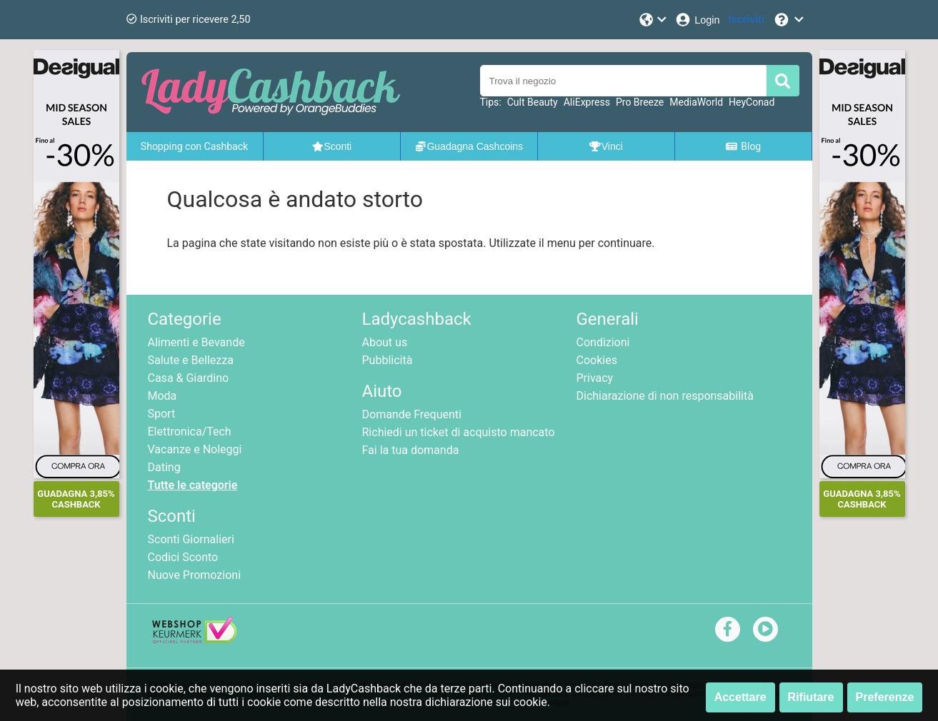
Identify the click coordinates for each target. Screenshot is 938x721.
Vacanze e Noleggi (195, 449)
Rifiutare (811, 697)
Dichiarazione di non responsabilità (665, 396)
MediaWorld (696, 102)
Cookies (597, 360)
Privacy (595, 378)
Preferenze (885, 697)
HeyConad (751, 102)
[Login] (696, 19)
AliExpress (587, 102)
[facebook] (727, 628)
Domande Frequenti (411, 414)
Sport (162, 413)
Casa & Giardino (188, 378)
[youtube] (765, 628)
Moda (162, 396)
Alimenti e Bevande (196, 342)
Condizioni (603, 342)
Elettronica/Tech (189, 431)
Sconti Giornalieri (191, 539)
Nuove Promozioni (194, 575)
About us (385, 342)
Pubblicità (387, 360)
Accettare (740, 697)
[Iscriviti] (746, 19)
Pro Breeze (640, 102)
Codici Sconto (183, 557)
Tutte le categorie (193, 485)
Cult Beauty (532, 102)
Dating (164, 467)
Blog (743, 146)
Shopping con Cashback (194, 146)
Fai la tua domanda (410, 450)
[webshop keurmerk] (194, 639)
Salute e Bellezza (191, 360)
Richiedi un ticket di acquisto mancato (458, 432)
